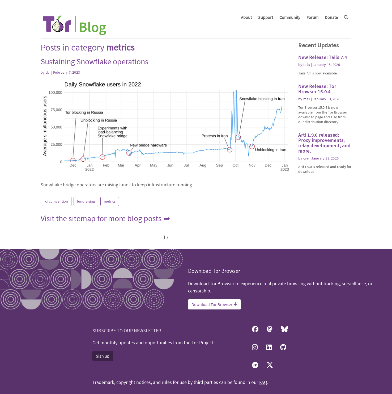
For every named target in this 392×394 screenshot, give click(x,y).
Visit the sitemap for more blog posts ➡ (105, 218)
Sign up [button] (102, 356)
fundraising (86, 201)
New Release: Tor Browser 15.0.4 (317, 89)
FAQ (263, 382)
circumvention (56, 201)
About (246, 17)
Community (289, 17)
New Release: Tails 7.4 (322, 57)
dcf (48, 72)
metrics (110, 201)
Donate (331, 17)
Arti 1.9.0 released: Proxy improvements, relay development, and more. (324, 143)
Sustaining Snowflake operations (94, 61)
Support (265, 17)
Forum (312, 17)
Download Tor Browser (214, 304)
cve (306, 158)
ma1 (306, 99)
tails (306, 64)
